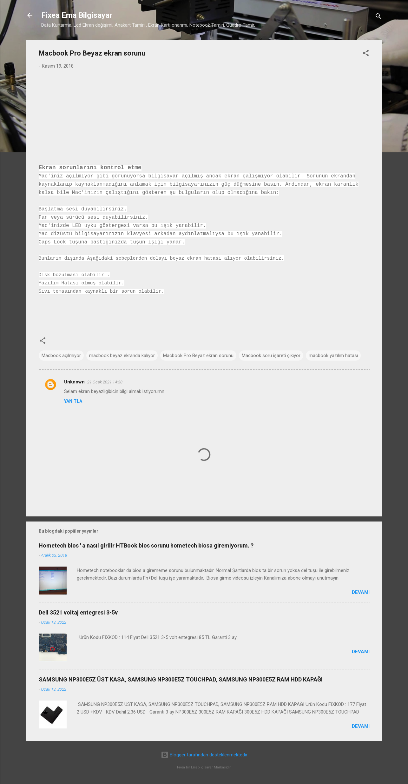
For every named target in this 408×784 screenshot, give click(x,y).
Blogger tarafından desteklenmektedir (204, 755)
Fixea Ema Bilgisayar (76, 15)
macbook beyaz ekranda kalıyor (122, 355)
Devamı (361, 592)
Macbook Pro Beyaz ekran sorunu (198, 355)
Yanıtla (73, 401)
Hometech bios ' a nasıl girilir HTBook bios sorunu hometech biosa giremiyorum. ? (146, 545)
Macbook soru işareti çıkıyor (271, 355)
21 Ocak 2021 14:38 (104, 382)
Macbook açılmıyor (61, 355)
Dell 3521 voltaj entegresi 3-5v (78, 612)
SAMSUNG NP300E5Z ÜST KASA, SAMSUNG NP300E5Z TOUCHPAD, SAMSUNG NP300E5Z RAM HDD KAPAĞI (181, 679)
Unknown (74, 382)
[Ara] (378, 17)
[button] (366, 54)
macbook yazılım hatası (333, 355)
